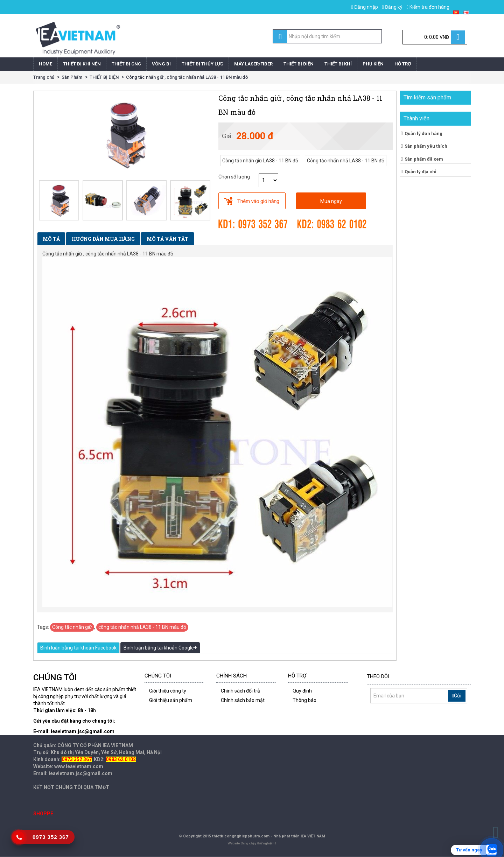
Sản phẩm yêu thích (426, 146)
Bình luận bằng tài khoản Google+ (160, 648)
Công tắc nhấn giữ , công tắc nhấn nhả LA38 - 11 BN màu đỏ (187, 77)
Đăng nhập (364, 7)
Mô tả (51, 239)
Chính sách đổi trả (240, 691)
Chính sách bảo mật (243, 700)
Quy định (302, 691)
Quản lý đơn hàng (423, 133)
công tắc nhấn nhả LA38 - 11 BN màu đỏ (142, 627)
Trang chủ (43, 77)
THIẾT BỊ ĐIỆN (104, 77)
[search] (280, 37)
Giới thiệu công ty (167, 691)
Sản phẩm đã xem (424, 159)
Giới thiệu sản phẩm (170, 700)
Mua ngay (331, 201)
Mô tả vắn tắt (167, 239)
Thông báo (304, 700)
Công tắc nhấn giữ (72, 627)
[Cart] (434, 37)
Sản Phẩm (72, 77)
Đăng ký (392, 7)
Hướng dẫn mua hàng (103, 239)
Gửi (456, 695)
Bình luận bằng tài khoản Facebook (78, 648)
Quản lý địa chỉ (420, 171)
